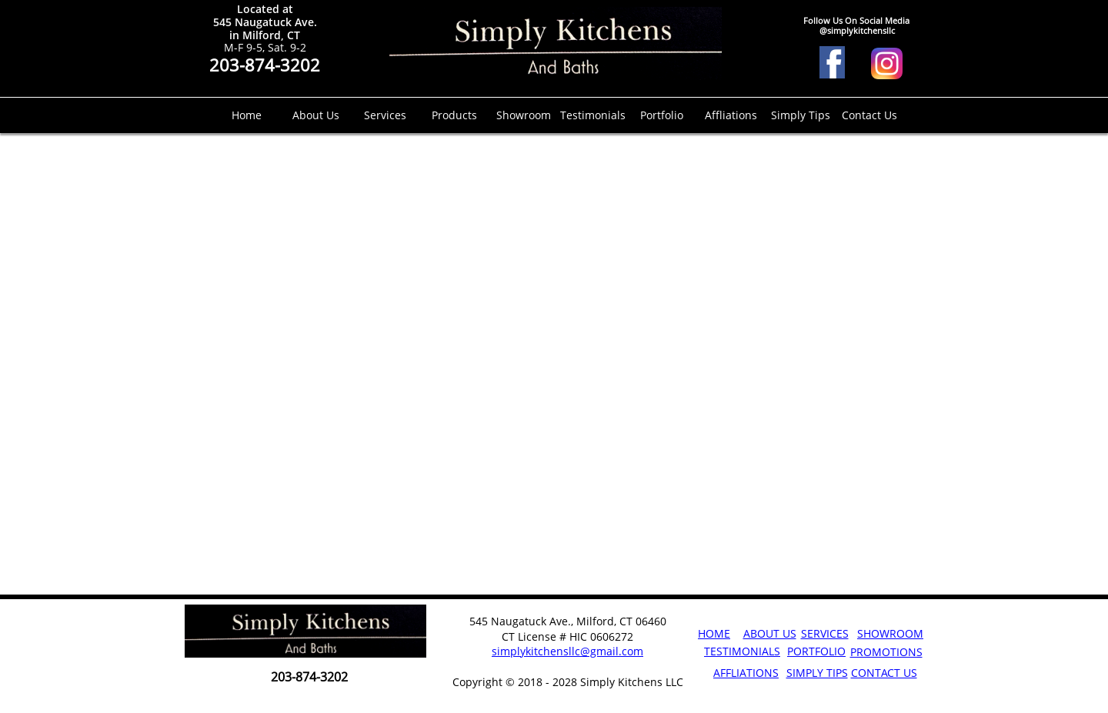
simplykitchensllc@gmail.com (567, 651)
